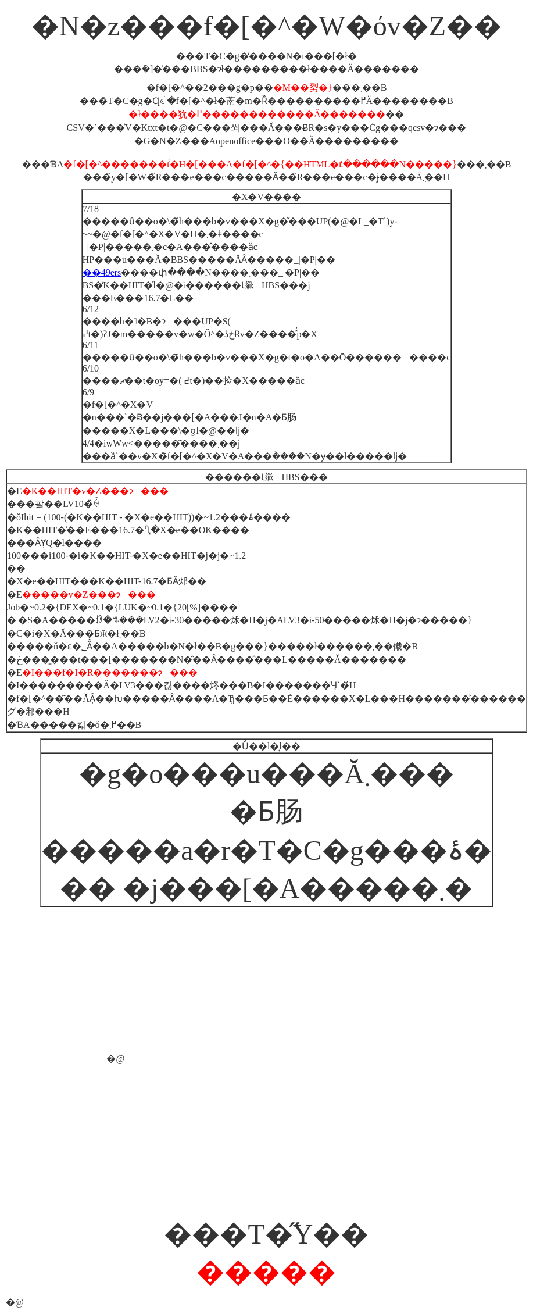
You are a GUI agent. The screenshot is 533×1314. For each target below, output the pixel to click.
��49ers (102, 272)
